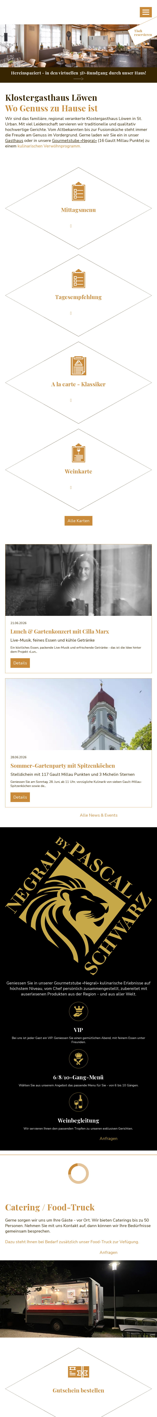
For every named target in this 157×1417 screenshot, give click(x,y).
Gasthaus (14, 140)
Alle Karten (78, 521)
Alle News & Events (98, 815)
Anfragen (108, 1138)
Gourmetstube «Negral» (74, 140)
